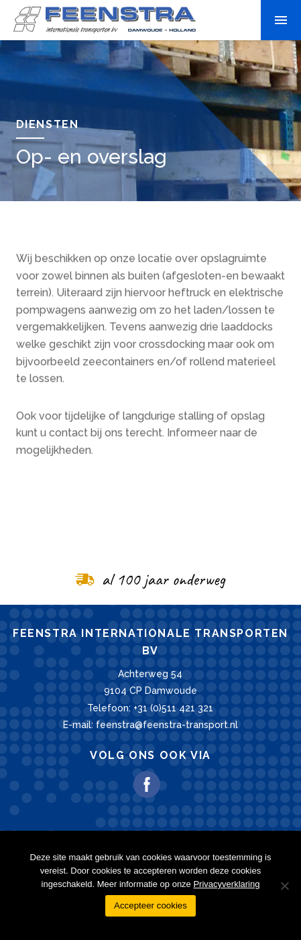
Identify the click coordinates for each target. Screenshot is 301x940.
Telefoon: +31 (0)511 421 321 (150, 708)
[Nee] (284, 885)
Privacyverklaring (226, 884)
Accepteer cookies (150, 905)
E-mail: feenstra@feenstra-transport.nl (150, 724)
